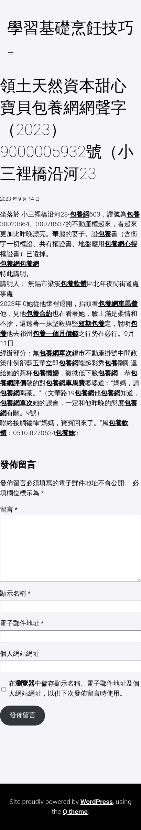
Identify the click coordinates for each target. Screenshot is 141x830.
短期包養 (91, 324)
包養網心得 (121, 244)
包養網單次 (55, 353)
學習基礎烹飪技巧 (70, 28)
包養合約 (39, 314)
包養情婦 (46, 373)
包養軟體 (74, 284)
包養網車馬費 (118, 304)
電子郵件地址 (22, 623)
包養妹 (65, 433)
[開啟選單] (11, 53)
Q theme (75, 812)
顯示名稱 (15, 593)
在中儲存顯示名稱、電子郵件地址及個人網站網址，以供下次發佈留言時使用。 (74, 688)
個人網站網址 (19, 653)
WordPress (96, 802)
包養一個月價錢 (55, 333)
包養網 (79, 214)
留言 (9, 509)
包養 (133, 214)
